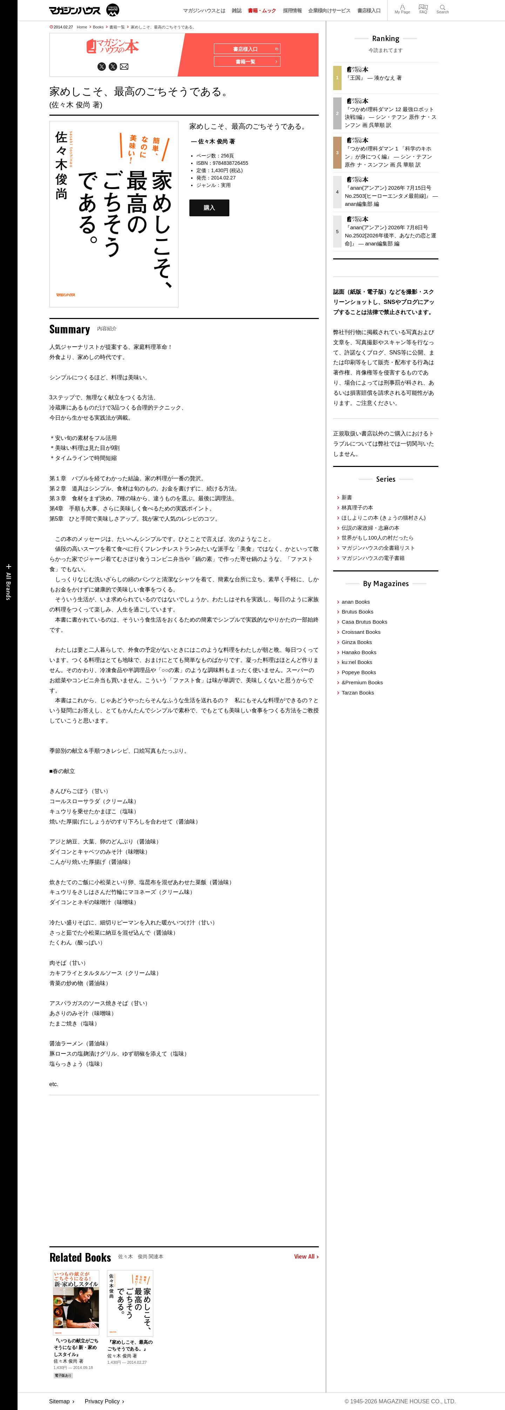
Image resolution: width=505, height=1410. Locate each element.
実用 (226, 185)
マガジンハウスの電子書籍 (373, 558)
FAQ (423, 6)
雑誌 (236, 10)
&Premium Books (362, 682)
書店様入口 (369, 10)
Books (98, 27)
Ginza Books (357, 642)
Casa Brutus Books (364, 622)
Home (82, 27)
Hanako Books (359, 652)
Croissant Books (361, 632)
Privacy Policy (102, 1401)
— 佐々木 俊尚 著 (213, 141)
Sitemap (59, 1401)
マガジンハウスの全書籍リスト (378, 548)
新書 (347, 497)
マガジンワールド (84, 10)
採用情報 (292, 10)
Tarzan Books (358, 693)
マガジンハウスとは (204, 10)
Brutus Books (357, 612)
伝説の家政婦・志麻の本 (370, 528)
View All (306, 1257)
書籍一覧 (117, 27)
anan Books (356, 602)
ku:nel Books (357, 662)
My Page (402, 6)
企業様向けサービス (329, 10)
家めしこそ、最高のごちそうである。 (163, 27)
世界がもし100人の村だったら (377, 538)
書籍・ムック (262, 10)
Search (442, 6)
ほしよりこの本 (383, 518)
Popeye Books (359, 672)
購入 (209, 208)
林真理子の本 (357, 507)
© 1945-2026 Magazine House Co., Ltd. (400, 1401)
